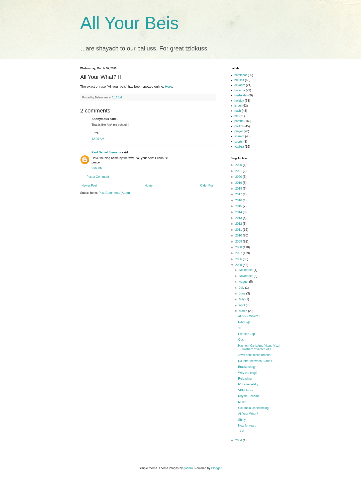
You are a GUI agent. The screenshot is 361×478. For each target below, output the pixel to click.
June (242, 293)
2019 (239, 183)
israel (238, 105)
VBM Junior (246, 390)
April (242, 305)
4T (240, 328)
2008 (239, 247)
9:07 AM (97, 168)
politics (239, 126)
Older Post (207, 185)
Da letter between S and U (256, 361)
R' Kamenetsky (248, 384)
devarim (239, 85)
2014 (239, 212)
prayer (238, 131)
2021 (239, 171)
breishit (239, 80)
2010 (239, 235)
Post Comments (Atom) (114, 193)
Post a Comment (97, 176)
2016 (239, 200)
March (243, 311)
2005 (239, 265)
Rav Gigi (244, 322)
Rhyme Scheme (248, 396)
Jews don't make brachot (254, 355)
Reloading (245, 378)
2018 (239, 188)
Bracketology (246, 367)
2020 (239, 176)
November (246, 276)
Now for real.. (247, 425)
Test (241, 431)
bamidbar (240, 75)
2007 (239, 253)
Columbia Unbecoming (253, 408)
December (246, 270)
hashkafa (240, 95)
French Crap (246, 334)
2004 (239, 440)
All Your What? (248, 413)
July (242, 287)
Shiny (242, 420)
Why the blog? (247, 373)
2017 (239, 194)
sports (238, 141)
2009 (239, 241)
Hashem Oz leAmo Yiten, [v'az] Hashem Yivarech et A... (259, 347)
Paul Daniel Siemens (106, 152)
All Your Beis (129, 23)
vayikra (239, 146)
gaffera (188, 468)
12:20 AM (98, 139)
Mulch (242, 402)
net (236, 116)
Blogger (216, 468)
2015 (239, 206)
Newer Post (89, 185)
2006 (239, 259)
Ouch (241, 339)
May (242, 299)
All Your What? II (249, 316)
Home (149, 185)
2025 (239, 165)
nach (237, 110)
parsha (239, 121)
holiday (239, 100)
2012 (239, 223)
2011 (239, 229)
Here (168, 86)
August (244, 281)
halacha (239, 90)
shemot (239, 136)
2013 (239, 218)
